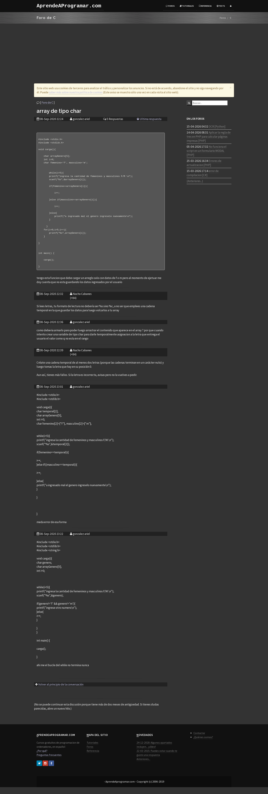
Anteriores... (143, 766)
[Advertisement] (134, 49)
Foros (170, 6)
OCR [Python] (217, 126)
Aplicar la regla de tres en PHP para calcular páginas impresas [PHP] (209, 137)
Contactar (199, 740)
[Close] (230, 87)
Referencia (205, 6)
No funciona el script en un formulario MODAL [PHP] (206, 151)
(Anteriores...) (195, 181)
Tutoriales (187, 6)
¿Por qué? (42, 757)
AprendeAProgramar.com (69, 6)
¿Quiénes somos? (203, 744)
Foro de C (47, 102)
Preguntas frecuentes (49, 761)
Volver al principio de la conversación (60, 691)
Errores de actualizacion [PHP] (204, 163)
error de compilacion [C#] (203, 173)
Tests (221, 6)
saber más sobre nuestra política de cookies (76, 92)
